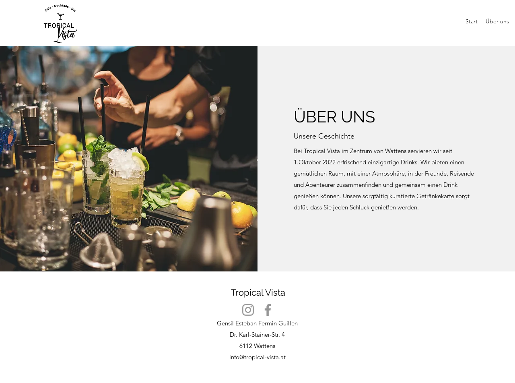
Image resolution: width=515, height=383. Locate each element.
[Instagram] (248, 310)
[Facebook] (268, 310)
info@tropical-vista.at (257, 357)
